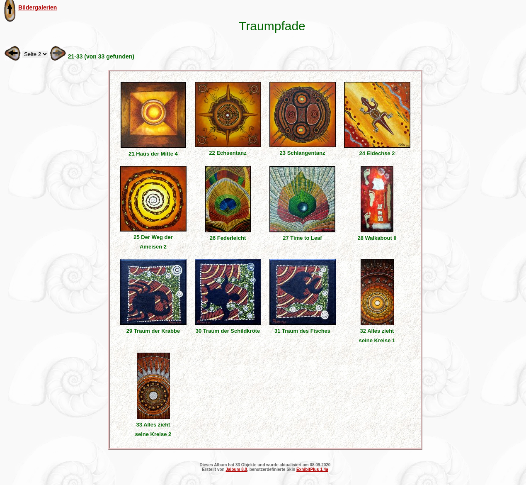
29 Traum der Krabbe (153, 331)
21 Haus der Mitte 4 (153, 154)
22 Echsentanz (227, 153)
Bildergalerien (37, 7)
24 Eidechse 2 (377, 153)
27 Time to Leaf (302, 238)
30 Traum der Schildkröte (228, 331)
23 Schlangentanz (302, 153)
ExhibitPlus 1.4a (312, 469)
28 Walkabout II (376, 238)
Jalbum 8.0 (236, 469)
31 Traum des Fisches (302, 331)
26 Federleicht (228, 238)
